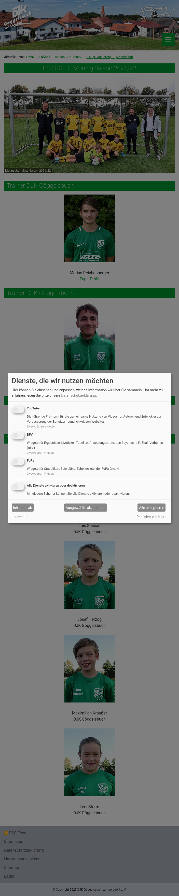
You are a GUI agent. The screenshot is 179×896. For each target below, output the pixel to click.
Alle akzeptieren (151, 507)
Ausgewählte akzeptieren (85, 507)
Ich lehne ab (22, 507)
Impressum (21, 517)
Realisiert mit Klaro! (151, 517)
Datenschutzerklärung (78, 395)
